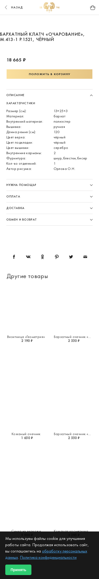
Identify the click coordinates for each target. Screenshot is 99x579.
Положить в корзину (49, 74)
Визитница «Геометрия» (26, 336)
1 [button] (24, 23)
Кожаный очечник (26, 433)
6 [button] (75, 23)
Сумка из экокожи (26, 531)
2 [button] (34, 23)
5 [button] (65, 23)
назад (13, 7)
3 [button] (44, 23)
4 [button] (54, 23)
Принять (18, 570)
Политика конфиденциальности (48, 557)
